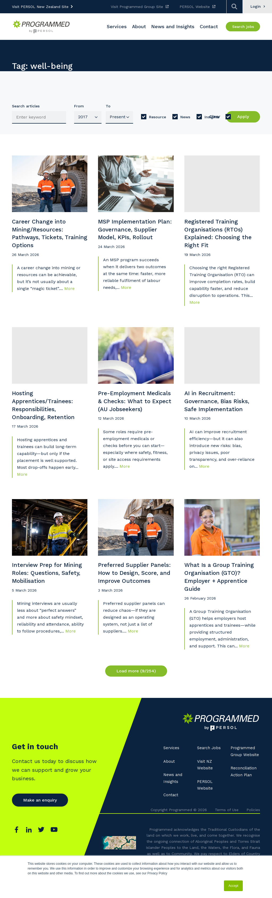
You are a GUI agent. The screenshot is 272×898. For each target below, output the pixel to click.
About (169, 781)
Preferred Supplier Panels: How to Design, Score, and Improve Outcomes (133, 595)
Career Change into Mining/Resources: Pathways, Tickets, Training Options (42, 238)
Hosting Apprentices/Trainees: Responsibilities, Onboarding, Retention (47, 416)
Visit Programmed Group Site (137, 7)
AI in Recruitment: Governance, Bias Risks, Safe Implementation (220, 411)
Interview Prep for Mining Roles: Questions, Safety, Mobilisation (40, 595)
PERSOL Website (195, 7)
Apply (243, 116)
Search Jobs (209, 768)
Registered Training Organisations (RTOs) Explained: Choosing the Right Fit (216, 238)
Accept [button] (233, 886)
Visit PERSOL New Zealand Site (40, 7)
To (108, 106)
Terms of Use (227, 830)
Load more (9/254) (136, 691)
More (69, 295)
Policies (253, 830)
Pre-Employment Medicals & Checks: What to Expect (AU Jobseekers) (128, 416)
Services (171, 768)
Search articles (26, 106)
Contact (171, 815)
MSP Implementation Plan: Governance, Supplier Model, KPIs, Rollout (131, 238)
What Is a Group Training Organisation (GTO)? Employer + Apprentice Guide (217, 595)
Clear (214, 116)
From (79, 106)
